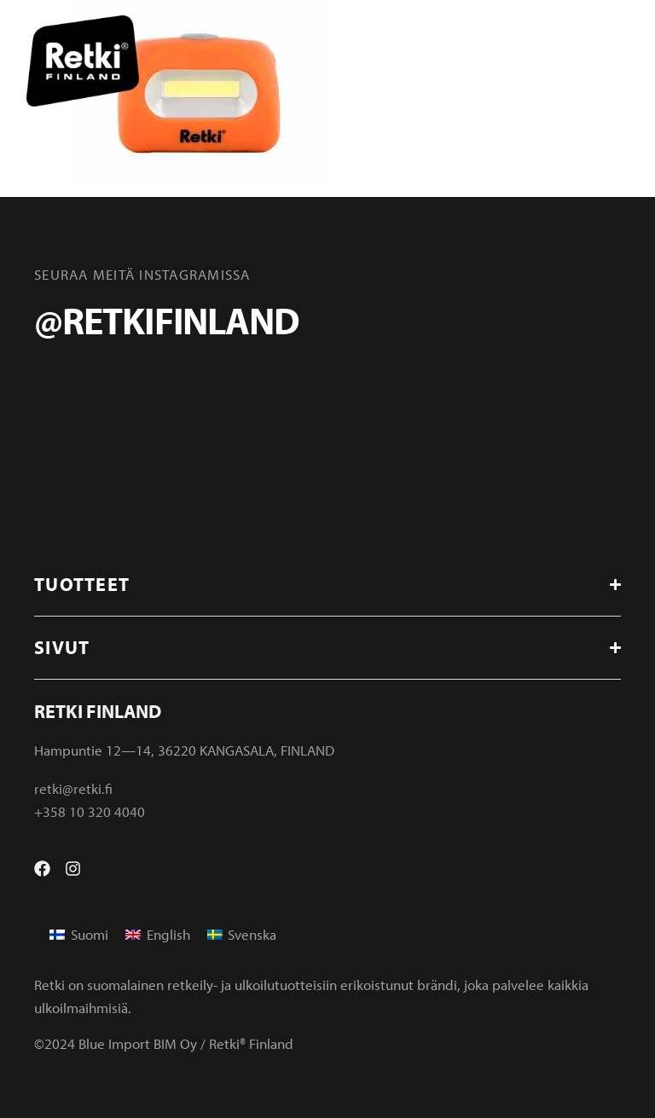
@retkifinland (166, 320)
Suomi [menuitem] (89, 934)
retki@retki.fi (73, 788)
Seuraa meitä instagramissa (142, 274)
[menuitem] (79, 934)
